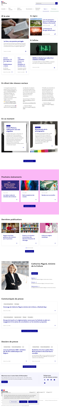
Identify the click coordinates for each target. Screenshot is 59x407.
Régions (45, 9)
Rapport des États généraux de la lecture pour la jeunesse (9, 237)
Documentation (29, 9)
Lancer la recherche (56, 3)
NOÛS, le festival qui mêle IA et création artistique (42, 59)
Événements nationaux (37, 9)
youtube (45, 383)
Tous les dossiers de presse (29, 366)
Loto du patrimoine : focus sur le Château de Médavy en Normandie (49, 21)
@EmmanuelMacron (27, 100)
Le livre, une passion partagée (14, 41)
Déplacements (34, 286)
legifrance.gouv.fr (40, 392)
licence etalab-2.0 (25, 405)
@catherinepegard (11, 90)
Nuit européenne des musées (28, 196)
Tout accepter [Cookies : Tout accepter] (33, 401)
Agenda (33, 278)
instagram (54, 380)
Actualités (3, 9)
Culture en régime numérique (47, 236)
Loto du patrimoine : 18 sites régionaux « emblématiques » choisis (7, 62)
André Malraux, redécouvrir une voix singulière (13, 129)
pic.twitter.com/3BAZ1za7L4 (48, 100)
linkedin (48, 380)
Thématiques (53, 9)
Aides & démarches (19, 9)
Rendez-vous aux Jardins (48, 195)
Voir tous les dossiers (28, 161)
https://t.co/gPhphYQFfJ (10, 101)
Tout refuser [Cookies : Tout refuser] (23, 401)
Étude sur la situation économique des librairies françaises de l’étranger (28, 238)
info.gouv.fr (48, 392)
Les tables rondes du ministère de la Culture (9, 196)
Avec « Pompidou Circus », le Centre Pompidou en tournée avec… (22, 62)
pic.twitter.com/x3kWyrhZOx (29, 103)
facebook (51, 380)
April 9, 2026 (13, 107)
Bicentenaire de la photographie (41, 130)
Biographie (34, 273)
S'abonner (4, 382)
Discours (33, 282)
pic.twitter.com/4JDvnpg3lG (10, 103)
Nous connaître (10, 9)
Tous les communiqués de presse (29, 331)
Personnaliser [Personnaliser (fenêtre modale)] (14, 401)
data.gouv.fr (32, 392)
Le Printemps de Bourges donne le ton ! (49, 29)
